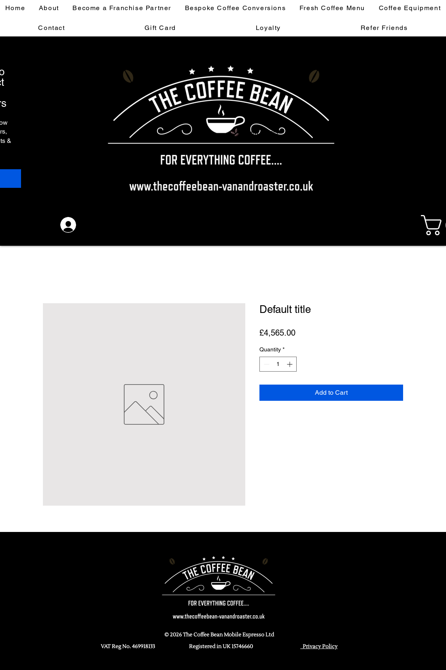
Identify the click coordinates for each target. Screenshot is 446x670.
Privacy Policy (319, 646)
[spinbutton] (278, 364)
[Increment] (290, 364)
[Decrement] (266, 364)
